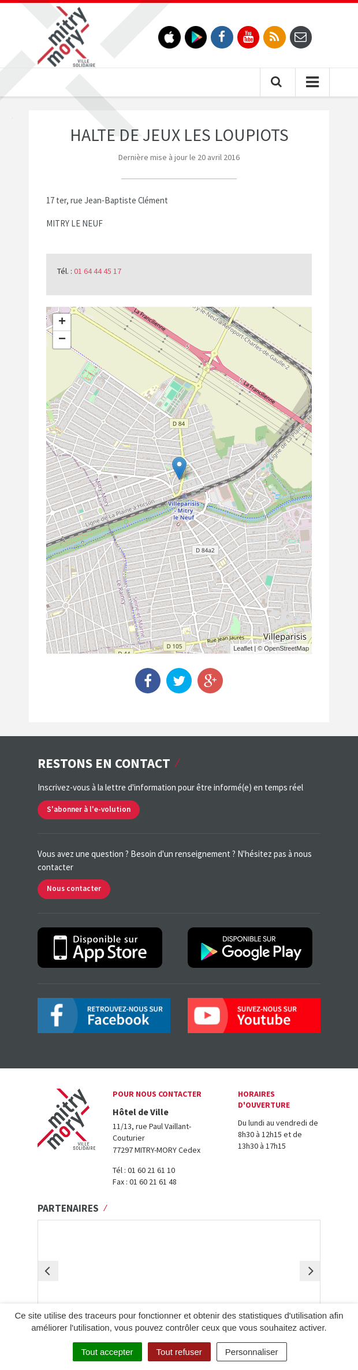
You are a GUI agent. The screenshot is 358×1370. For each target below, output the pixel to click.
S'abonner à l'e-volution (88, 809)
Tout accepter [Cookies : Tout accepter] (107, 1352)
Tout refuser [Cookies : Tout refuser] (179, 1352)
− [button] (62, 339)
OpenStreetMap (286, 648)
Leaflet (242, 648)
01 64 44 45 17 (97, 271)
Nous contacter (74, 888)
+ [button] (62, 322)
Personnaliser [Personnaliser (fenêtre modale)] (251, 1352)
